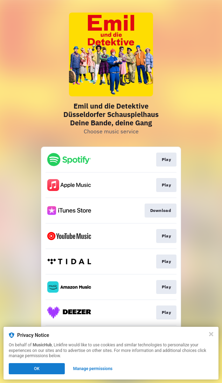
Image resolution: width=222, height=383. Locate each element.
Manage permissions (93, 368)
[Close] (211, 334)
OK (37, 368)
